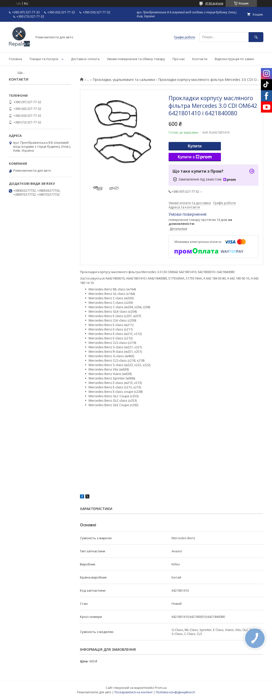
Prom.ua (161, 688)
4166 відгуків (214, 3)
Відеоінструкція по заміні (234, 59)
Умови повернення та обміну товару (136, 59)
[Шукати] (256, 37)
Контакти (199, 59)
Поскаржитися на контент (134, 692)
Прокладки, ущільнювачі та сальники (124, 80)
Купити (195, 146)
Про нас (179, 59)
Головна (15, 59)
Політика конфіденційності (175, 692)
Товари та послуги (43, 59)
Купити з (195, 157)
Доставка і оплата (85, 59)
